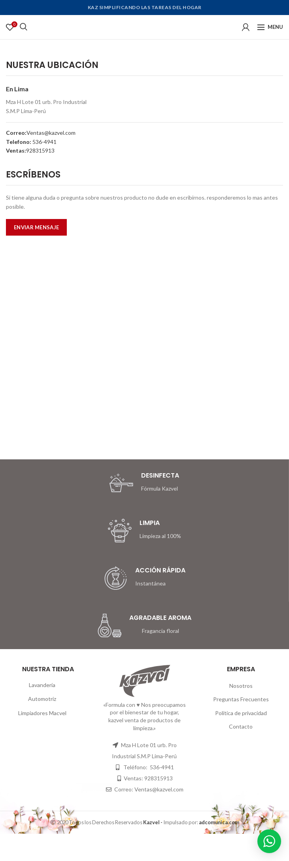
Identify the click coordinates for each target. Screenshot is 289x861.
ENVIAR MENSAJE (36, 227)
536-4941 (44, 141)
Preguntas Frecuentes (241, 699)
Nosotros (241, 685)
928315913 (40, 150)
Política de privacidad (241, 713)
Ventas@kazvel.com (51, 132)
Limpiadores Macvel (42, 713)
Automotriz (42, 698)
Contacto (241, 726)
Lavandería (42, 685)
